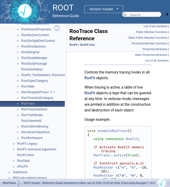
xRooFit (22, 166)
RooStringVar (30, 52)
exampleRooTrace (112, 131)
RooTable (27, 86)
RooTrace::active (109, 155)
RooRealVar (103, 167)
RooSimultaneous (33, 46)
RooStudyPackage (34, 63)
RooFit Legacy (27, 143)
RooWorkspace (31, 138)
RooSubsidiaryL (32, 69)
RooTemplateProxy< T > (38, 92)
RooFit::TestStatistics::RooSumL (43, 75)
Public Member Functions (151, 32)
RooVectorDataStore (35, 132)
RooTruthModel (31, 115)
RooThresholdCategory (37, 98)
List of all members (155, 26)
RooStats (23, 161)
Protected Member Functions (149, 43)
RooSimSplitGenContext (38, 41)
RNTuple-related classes (30, 178)
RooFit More (25, 155)
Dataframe (20, 172)
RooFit (73, 44)
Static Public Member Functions (147, 37)
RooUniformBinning (34, 126)
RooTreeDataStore (34, 109)
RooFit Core (87, 44)
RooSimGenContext (35, 35)
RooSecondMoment (35, 23)
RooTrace (28, 103)
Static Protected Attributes (151, 55)
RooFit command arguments (36, 149)
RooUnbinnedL (31, 121)
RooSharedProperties (36, 29)
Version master (101, 9)
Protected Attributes (155, 49)
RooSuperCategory (34, 81)
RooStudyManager (34, 58)
